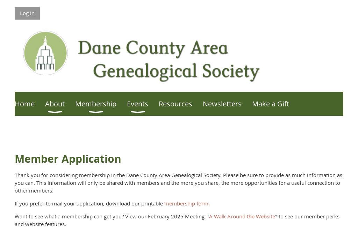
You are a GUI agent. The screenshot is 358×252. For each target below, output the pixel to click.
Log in (27, 12)
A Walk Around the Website (242, 216)
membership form (186, 203)
